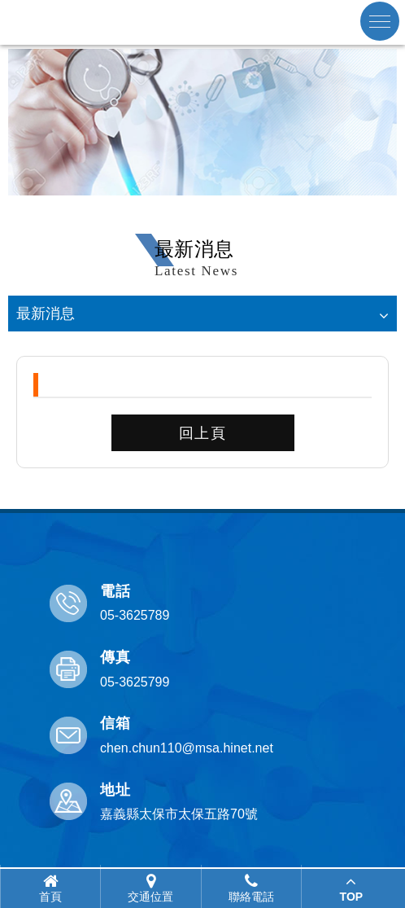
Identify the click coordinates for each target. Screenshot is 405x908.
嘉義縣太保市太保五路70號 (179, 814)
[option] (202, 122)
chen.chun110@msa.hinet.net (186, 748)
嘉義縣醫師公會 (202, 22)
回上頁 (203, 433)
